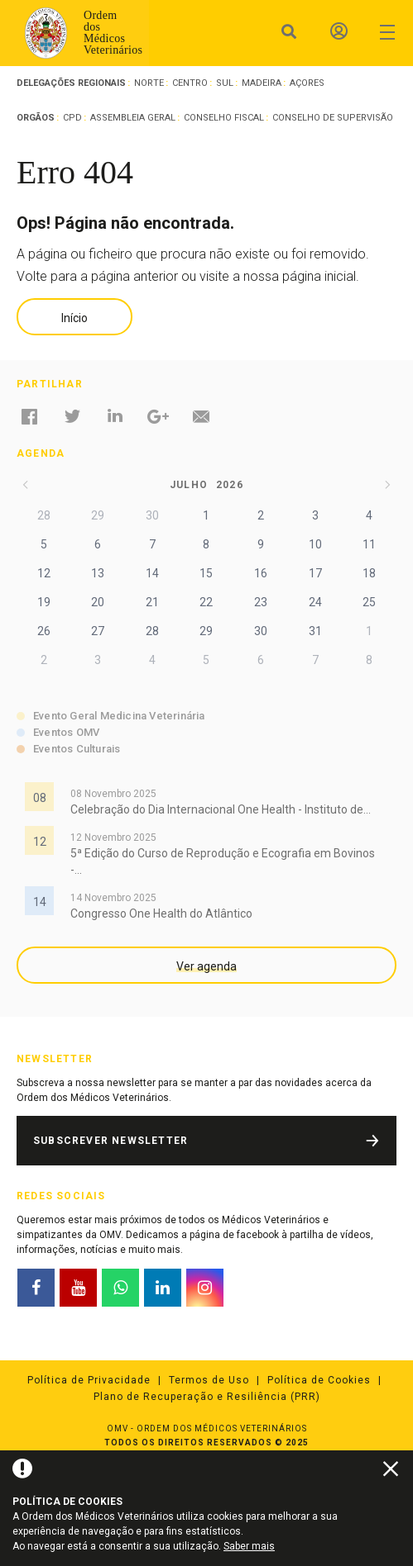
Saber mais (249, 1546)
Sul (224, 83)
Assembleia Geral (132, 117)
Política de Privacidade (89, 1380)
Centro (190, 83)
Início (74, 318)
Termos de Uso (209, 1380)
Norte (149, 83)
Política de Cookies (319, 1380)
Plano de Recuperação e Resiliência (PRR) (207, 1396)
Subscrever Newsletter (110, 1140)
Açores (307, 83)
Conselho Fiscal (224, 117)
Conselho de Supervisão (332, 117)
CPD (72, 117)
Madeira (261, 83)
